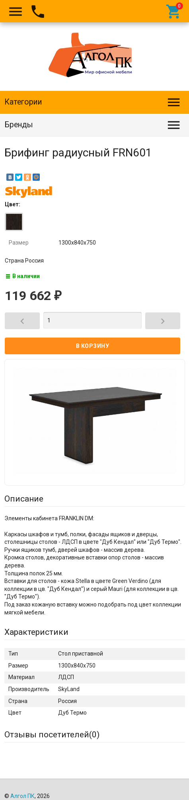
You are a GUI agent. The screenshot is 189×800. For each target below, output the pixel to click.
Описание (23, 499)
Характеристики (36, 632)
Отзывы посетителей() (51, 734)
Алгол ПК (22, 796)
